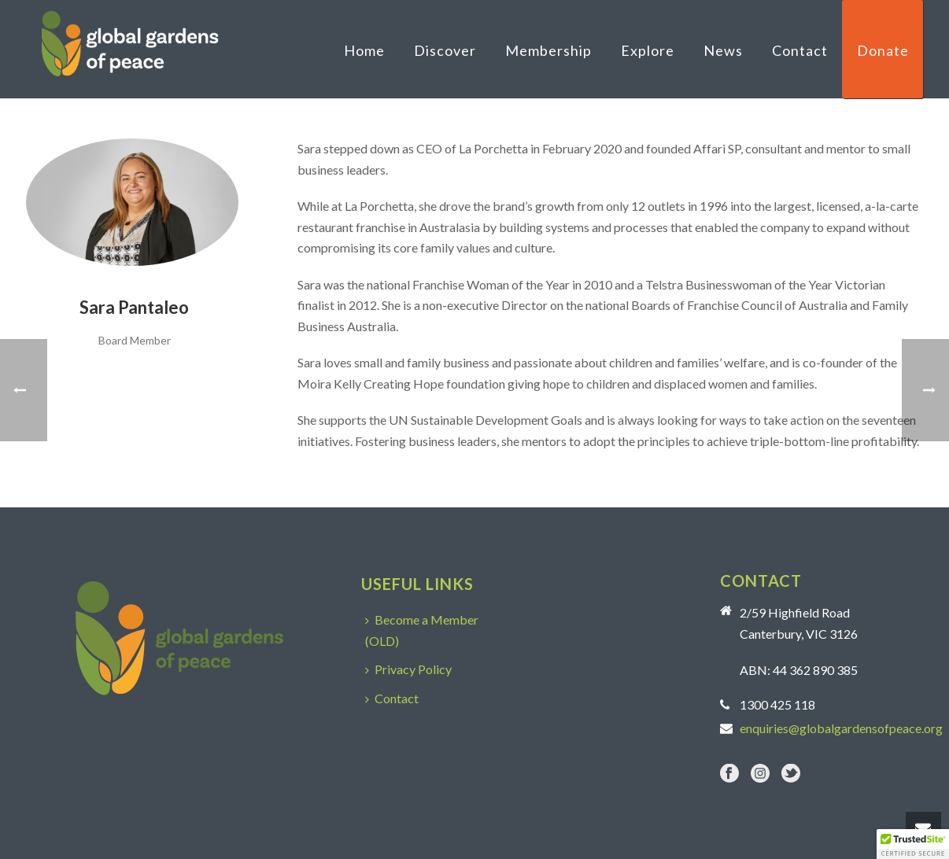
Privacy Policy (408, 669)
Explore (647, 50)
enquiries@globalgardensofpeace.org (841, 728)
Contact (800, 50)
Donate (883, 50)
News (723, 50)
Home (364, 50)
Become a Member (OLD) (421, 630)
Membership (548, 50)
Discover (445, 50)
